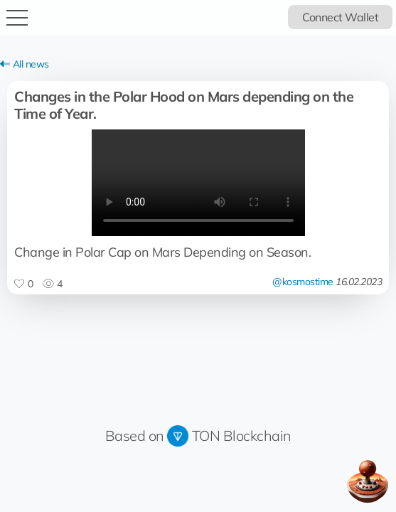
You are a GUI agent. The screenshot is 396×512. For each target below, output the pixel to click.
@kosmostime (302, 281)
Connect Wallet (340, 17)
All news (24, 64)
